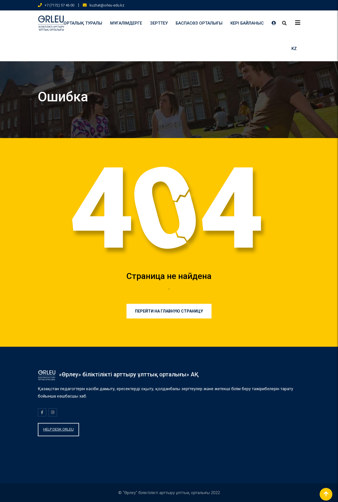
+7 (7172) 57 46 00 (59, 5)
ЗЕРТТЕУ (159, 23)
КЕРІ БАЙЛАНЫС (247, 23)
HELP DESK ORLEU (58, 429)
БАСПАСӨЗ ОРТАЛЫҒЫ (199, 23)
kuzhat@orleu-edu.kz (107, 5)
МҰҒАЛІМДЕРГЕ (126, 23)
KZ (294, 48)
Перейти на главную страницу (169, 311)
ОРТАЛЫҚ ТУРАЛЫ (83, 23)
